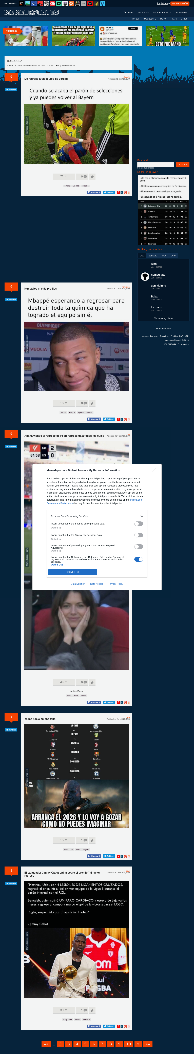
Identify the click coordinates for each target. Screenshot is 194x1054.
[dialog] (97, 527)
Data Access (96, 583)
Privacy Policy (116, 583)
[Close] (155, 470)
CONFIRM (72, 572)
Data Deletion (78, 583)
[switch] (138, 523)
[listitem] (97, 516)
